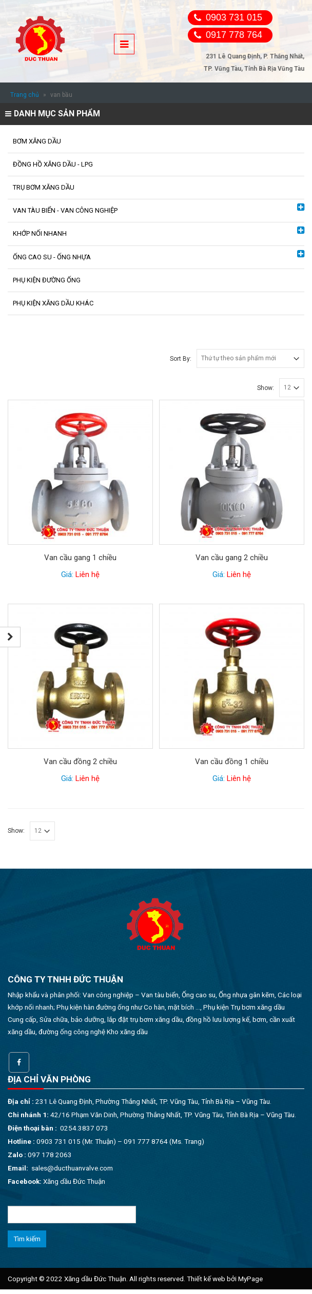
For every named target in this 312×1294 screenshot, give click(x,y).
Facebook (19, 1062)
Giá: (80, 574)
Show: (265, 388)
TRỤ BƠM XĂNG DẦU (43, 187)
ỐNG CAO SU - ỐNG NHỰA (52, 257)
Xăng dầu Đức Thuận (74, 1181)
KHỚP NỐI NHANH (40, 233)
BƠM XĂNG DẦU (37, 141)
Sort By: (180, 358)
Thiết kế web (206, 1279)
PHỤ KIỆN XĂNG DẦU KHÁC (53, 303)
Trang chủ (24, 94)
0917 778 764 (234, 35)
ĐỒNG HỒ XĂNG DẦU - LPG (53, 164)
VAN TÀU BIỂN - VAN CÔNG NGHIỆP (65, 210)
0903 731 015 (234, 17)
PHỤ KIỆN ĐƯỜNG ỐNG (47, 280)
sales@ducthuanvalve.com (72, 1168)
